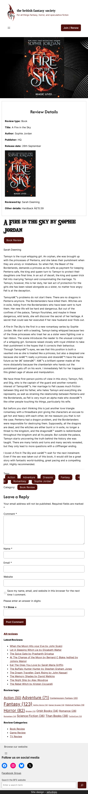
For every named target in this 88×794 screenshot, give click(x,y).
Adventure (29, 477)
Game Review (18, 732)
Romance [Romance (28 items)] (67, 710)
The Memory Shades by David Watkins (32, 676)
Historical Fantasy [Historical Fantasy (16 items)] (74, 705)
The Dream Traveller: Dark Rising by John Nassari (38, 672)
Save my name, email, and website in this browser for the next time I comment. (43, 592)
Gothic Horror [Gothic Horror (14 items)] (40, 705)
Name (8, 548)
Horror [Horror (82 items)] (14, 710)
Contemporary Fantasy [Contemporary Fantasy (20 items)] (64, 698)
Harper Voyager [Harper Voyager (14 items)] (56, 705)
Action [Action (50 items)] (12, 698)
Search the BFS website (14, 780)
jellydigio (52, 792)
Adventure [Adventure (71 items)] (35, 697)
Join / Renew (70, 27)
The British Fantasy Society (36, 11)
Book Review (27, 487)
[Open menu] (9, 28)
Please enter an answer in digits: (22, 600)
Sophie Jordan (42, 481)
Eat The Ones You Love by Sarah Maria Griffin (36, 665)
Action (11, 477)
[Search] (82, 785)
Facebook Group (11, 773)
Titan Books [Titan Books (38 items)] (56, 716)
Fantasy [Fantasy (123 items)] (18, 704)
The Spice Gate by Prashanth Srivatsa (32, 653)
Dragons (48, 477)
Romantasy (19, 481)
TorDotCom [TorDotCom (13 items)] (75, 716)
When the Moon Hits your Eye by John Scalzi (36, 646)
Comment (10, 513)
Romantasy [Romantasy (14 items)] (10, 716)
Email (8, 562)
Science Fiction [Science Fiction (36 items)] (31, 716)
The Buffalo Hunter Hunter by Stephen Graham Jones (41, 668)
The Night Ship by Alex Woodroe (29, 680)
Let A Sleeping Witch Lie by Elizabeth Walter (36, 649)
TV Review (16, 736)
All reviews (11, 633)
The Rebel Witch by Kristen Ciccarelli (31, 683)
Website (8, 576)
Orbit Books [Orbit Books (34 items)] (47, 710)
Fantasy (65, 477)
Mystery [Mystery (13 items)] (31, 711)
